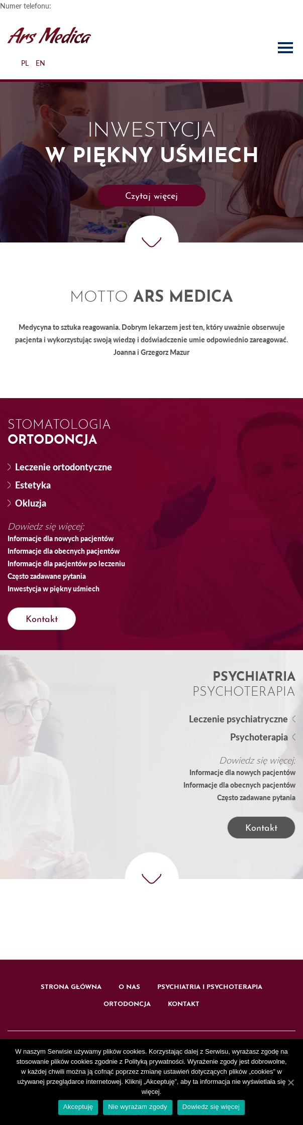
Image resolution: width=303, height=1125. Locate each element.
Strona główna (71, 987)
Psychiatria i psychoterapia (209, 987)
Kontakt (183, 1004)
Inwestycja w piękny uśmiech (53, 588)
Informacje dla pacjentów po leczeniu (66, 563)
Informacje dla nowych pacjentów (61, 538)
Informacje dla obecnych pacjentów (64, 551)
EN (40, 63)
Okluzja (30, 503)
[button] (151, 195)
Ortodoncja (127, 1004)
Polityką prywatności (154, 1061)
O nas (129, 987)
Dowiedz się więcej (211, 1106)
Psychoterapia (259, 736)
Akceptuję (78, 1106)
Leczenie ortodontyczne (63, 466)
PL (25, 63)
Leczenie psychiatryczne (238, 718)
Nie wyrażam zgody (137, 1106)
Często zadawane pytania (47, 576)
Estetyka (33, 484)
